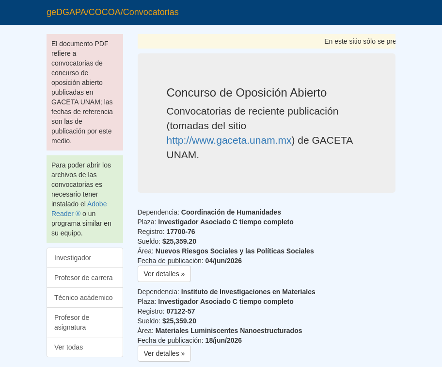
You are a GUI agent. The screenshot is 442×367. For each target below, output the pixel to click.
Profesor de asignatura (71, 322)
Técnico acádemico (83, 297)
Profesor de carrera (83, 278)
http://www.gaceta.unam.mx (229, 140)
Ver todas (68, 347)
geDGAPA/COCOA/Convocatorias (113, 12)
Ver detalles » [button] (164, 274)
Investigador (72, 258)
